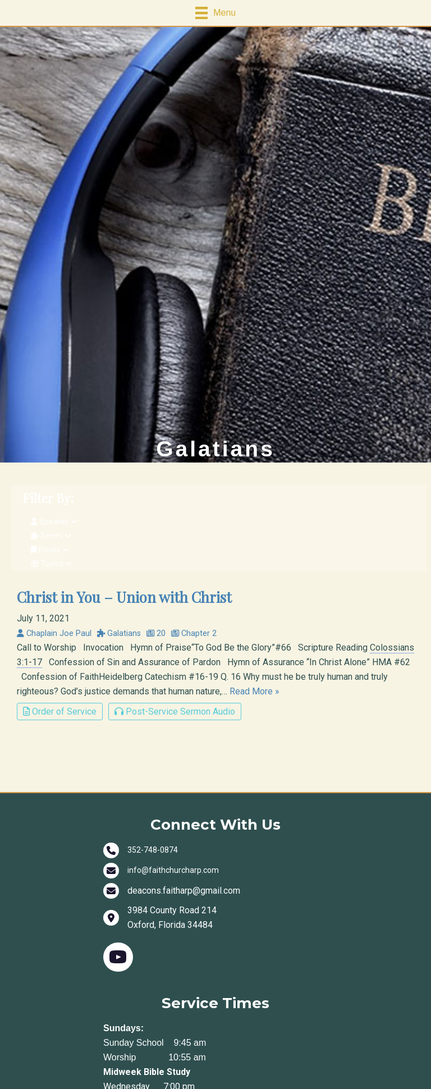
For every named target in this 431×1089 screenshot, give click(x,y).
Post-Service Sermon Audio (174, 711)
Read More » (254, 691)
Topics (51, 563)
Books (50, 549)
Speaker (54, 521)
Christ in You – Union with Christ (124, 596)
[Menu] (215, 13)
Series (51, 535)
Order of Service (60, 711)
